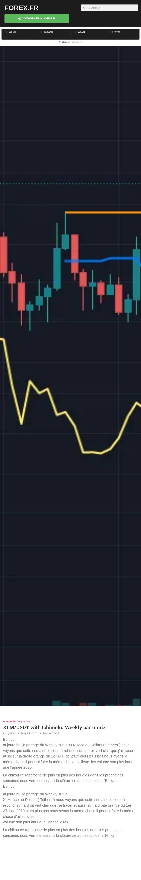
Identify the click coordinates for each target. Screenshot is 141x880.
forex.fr (21, 8)
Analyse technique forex (17, 721)
